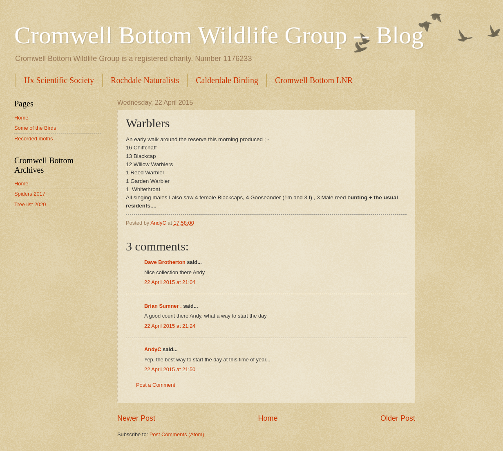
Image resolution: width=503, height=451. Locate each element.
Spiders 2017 (29, 194)
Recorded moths (33, 138)
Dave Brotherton (165, 262)
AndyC (152, 349)
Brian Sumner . (163, 306)
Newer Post (136, 418)
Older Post (397, 418)
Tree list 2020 (30, 204)
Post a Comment (155, 385)
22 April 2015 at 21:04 (169, 282)
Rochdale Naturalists (145, 80)
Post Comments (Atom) (177, 434)
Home (267, 418)
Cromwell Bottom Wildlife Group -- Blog (218, 35)
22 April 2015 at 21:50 (169, 369)
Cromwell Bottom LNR (314, 80)
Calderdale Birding (227, 80)
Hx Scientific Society (59, 80)
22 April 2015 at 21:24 (169, 326)
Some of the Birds (35, 128)
